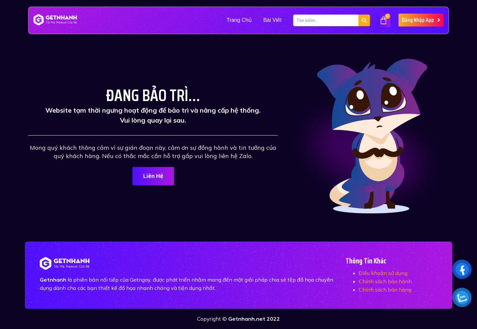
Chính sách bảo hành (385, 281)
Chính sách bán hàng (385, 289)
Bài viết (272, 20)
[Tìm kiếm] (364, 20)
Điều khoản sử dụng (383, 273)
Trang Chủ (239, 20)
